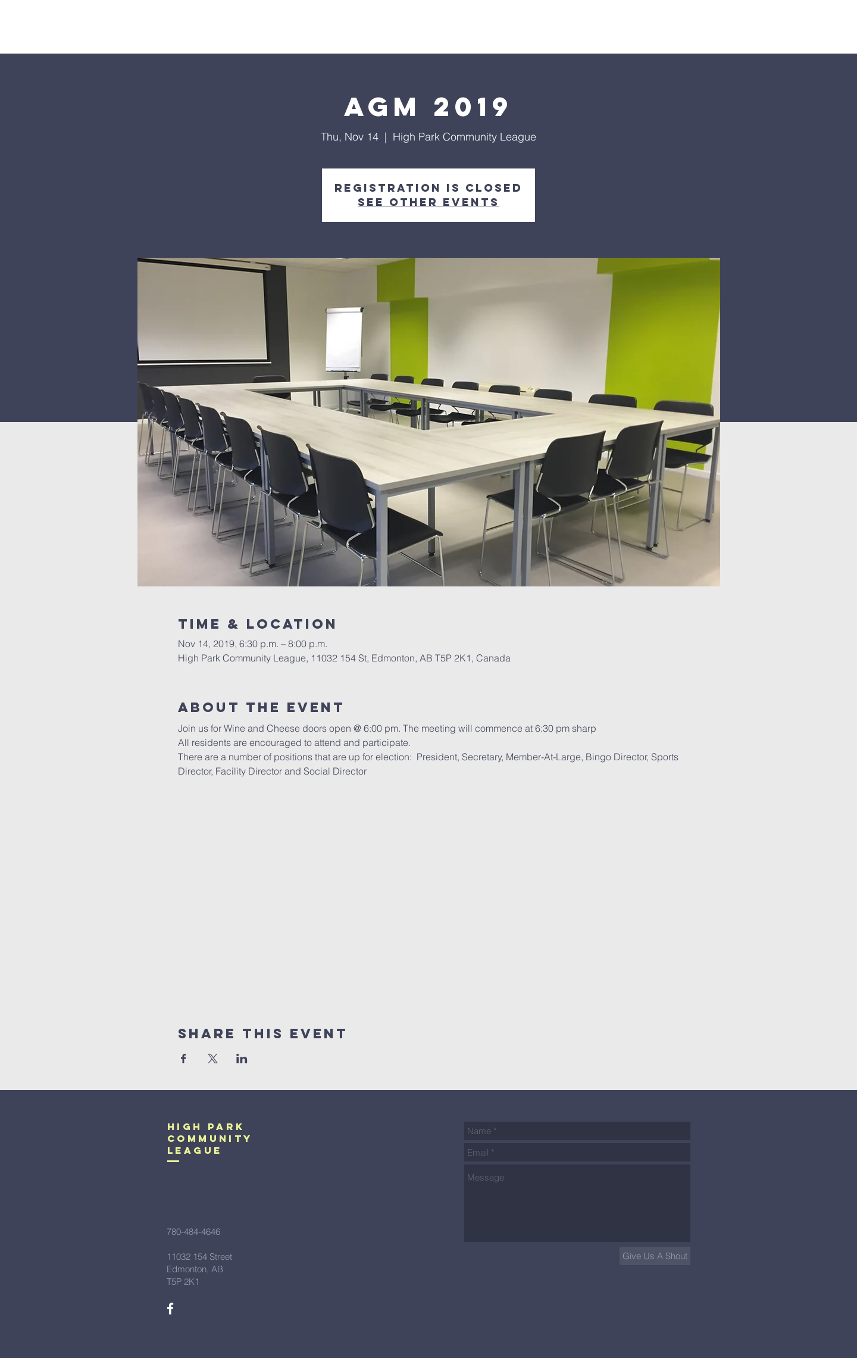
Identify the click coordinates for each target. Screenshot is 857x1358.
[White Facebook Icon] (170, 1308)
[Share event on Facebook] (183, 1058)
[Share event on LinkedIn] (242, 1058)
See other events (428, 202)
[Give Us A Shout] (655, 1256)
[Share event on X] (212, 1058)
